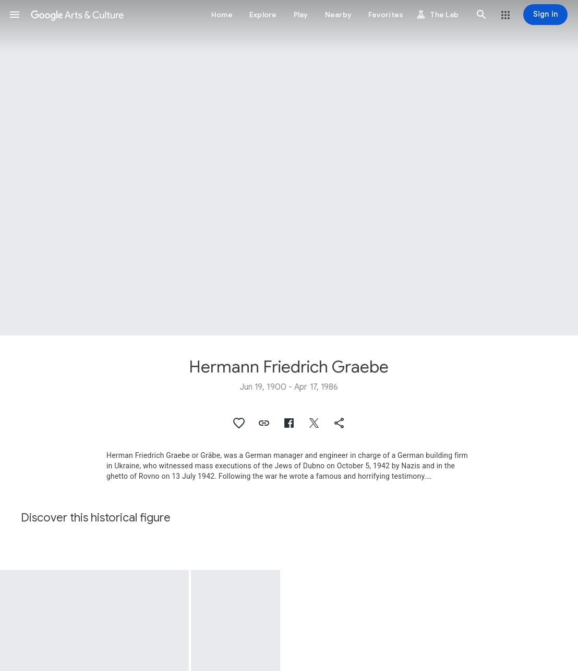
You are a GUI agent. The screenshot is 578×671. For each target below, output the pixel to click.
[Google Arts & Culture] (77, 14)
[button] (14, 14)
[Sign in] (545, 14)
